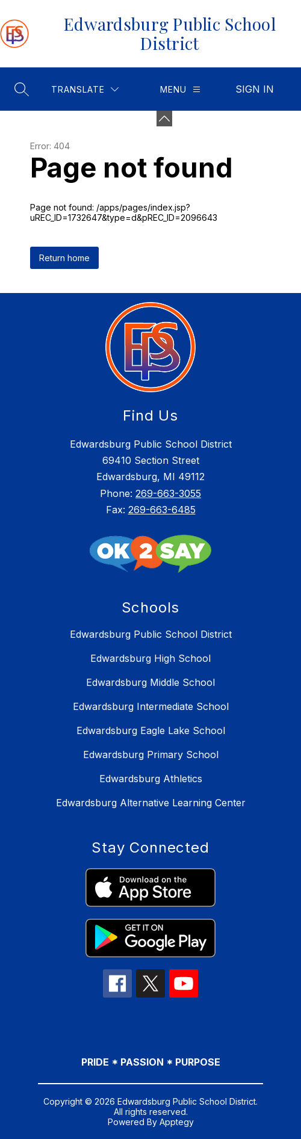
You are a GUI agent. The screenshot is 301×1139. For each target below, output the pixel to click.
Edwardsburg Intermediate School (151, 706)
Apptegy (177, 1122)
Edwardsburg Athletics (150, 779)
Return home (64, 258)
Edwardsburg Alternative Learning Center (151, 803)
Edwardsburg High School (150, 658)
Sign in (254, 89)
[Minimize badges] (164, 118)
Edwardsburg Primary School (151, 755)
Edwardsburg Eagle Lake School (150, 730)
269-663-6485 (162, 510)
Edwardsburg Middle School (150, 682)
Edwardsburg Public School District (151, 634)
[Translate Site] (85, 89)
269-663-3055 (168, 493)
